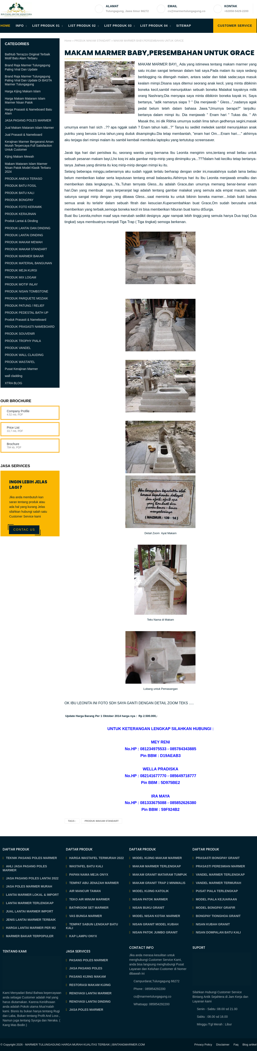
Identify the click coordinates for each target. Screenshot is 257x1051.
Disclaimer (222, 1044)
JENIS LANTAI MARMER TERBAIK (31, 919)
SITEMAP (183, 25)
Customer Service (235, 25)
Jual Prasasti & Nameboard (23, 134)
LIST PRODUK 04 (154, 25)
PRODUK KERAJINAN (20, 214)
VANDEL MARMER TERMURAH (218, 883)
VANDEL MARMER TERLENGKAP (220, 874)
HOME (5, 25)
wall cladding (13, 376)
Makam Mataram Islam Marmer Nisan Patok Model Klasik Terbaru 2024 (28, 167)
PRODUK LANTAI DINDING (24, 235)
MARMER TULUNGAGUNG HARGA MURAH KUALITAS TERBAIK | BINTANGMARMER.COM (85, 1044)
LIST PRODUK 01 (46, 25)
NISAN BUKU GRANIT (148, 907)
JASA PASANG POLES (85, 968)
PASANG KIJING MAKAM (87, 976)
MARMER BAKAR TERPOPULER (29, 936)
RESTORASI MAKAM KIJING (90, 985)
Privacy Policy (203, 1044)
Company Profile (18, 411)
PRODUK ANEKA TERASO (23, 178)
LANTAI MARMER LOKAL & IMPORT (32, 894)
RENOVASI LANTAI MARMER (90, 993)
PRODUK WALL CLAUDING (24, 355)
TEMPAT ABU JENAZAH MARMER (94, 883)
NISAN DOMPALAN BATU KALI (218, 932)
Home (68, 40)
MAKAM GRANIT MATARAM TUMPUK (159, 874)
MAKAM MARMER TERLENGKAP (156, 866)
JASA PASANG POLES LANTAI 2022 (32, 878)
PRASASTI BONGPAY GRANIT (217, 858)
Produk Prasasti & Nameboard (25, 319)
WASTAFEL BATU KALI (86, 866)
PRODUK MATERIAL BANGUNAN (28, 263)
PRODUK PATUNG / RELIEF (24, 305)
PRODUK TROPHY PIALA (23, 341)
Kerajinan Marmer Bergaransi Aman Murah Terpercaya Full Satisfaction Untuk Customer (29, 145)
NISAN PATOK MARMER (150, 899)
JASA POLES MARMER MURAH (29, 886)
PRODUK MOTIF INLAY (21, 284)
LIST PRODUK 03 (118, 25)
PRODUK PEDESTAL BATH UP (26, 312)
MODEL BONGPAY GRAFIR (215, 907)
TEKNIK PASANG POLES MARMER (31, 858)
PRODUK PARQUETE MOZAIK (26, 298)
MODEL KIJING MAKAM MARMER (157, 858)
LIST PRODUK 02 (82, 25)
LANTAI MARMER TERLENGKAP (30, 903)
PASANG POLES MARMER (88, 960)
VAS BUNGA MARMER (85, 916)
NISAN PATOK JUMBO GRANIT (155, 932)
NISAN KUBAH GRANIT (213, 924)
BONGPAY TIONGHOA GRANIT (218, 916)
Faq (236, 1044)
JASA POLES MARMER (86, 1009)
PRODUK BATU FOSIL (20, 185)
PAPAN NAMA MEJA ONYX (88, 874)
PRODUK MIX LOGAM (20, 277)
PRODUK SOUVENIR (20, 333)
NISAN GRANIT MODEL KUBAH (155, 924)
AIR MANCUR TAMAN (85, 891)
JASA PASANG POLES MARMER (28, 120)
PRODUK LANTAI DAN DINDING (27, 228)
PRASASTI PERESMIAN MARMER (220, 866)
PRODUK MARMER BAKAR (24, 256)
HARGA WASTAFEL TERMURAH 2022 (96, 858)
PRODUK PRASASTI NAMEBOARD (30, 326)
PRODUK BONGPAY (19, 200)
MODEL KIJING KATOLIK (150, 891)
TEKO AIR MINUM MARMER (89, 899)
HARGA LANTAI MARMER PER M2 (31, 928)
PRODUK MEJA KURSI (21, 270)
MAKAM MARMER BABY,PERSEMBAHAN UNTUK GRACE (160, 53)
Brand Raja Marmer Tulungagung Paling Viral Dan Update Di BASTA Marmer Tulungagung (28, 80)
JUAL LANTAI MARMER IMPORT (29, 911)
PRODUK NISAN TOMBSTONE (26, 291)
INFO (20, 25)
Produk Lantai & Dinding (21, 221)
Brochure (13, 444)
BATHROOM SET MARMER (88, 907)
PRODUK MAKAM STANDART (92, 40)
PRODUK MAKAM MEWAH (23, 242)
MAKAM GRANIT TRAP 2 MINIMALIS (158, 883)
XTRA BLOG (13, 383)
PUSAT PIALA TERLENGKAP (217, 891)
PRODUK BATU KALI (19, 193)
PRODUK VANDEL (18, 348)
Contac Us (24, 529)
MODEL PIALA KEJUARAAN (216, 899)
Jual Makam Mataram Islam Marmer (29, 127)
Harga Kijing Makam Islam (22, 91)
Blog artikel (250, 1044)
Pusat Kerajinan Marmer (21, 369)
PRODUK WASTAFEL (20, 362)
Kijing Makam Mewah (19, 156)
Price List (13, 427)
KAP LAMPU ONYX (83, 936)
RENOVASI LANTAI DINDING (90, 1001)
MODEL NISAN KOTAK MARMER (156, 916)
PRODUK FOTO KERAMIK (23, 207)
